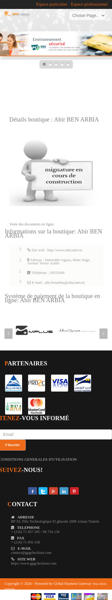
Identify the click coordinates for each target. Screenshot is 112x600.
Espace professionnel (89, 4)
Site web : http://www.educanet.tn (54, 250)
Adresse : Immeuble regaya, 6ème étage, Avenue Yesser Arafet (58, 261)
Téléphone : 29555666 (46, 273)
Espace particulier (51, 4)
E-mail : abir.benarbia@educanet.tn (56, 282)
